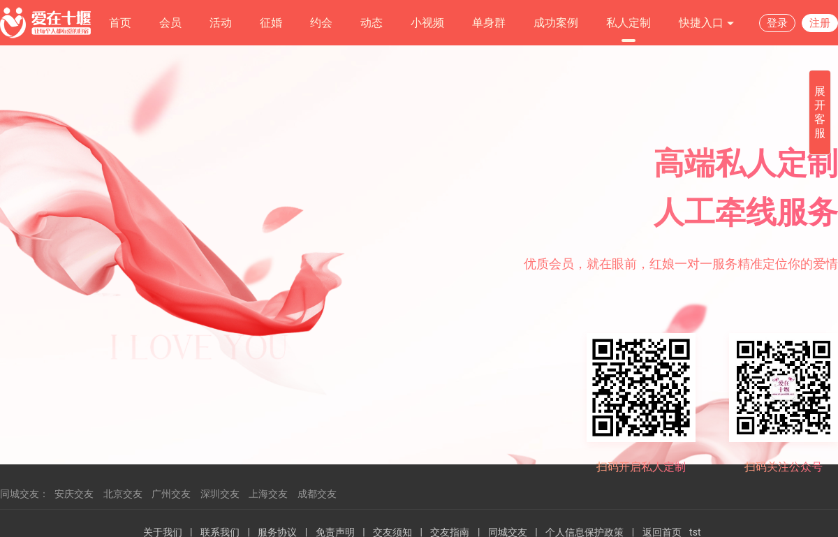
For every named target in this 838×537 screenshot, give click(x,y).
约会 (321, 22)
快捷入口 (707, 23)
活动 (221, 22)
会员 (170, 22)
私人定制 (628, 22)
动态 (371, 22)
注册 (819, 23)
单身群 (489, 22)
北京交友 (122, 493)
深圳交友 (220, 493)
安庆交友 (74, 493)
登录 (777, 23)
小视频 (427, 22)
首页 (120, 22)
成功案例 (556, 22)
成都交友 (317, 493)
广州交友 (171, 493)
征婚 (271, 22)
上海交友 (268, 493)
